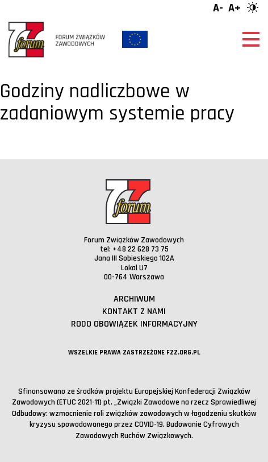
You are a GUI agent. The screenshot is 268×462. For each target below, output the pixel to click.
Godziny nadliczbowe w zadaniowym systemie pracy (117, 103)
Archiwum (134, 299)
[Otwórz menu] (250, 39)
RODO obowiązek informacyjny (134, 324)
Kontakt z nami (134, 311)
